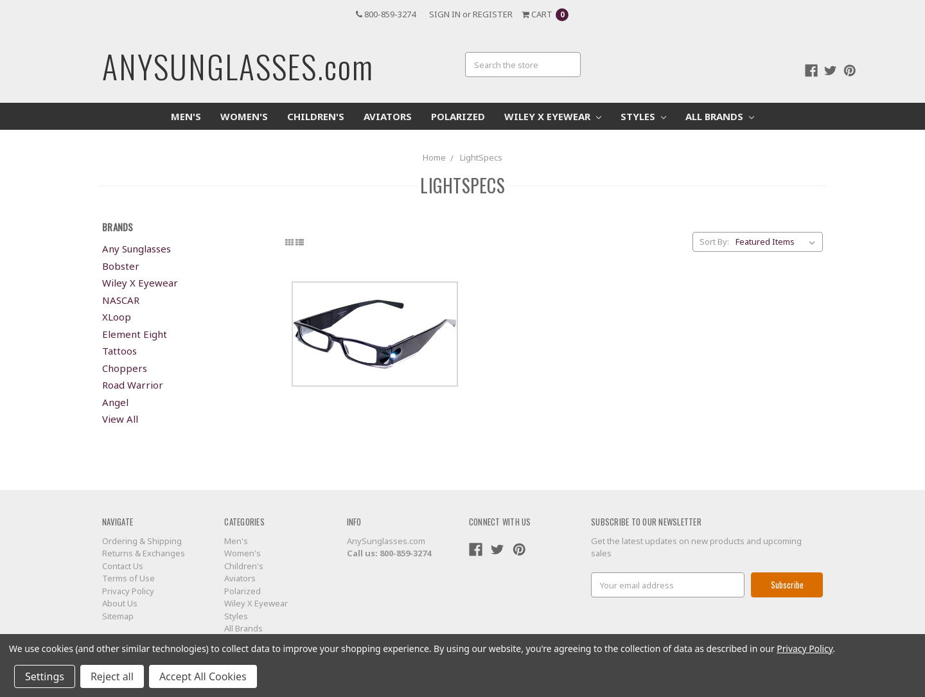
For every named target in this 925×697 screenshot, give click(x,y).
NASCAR (120, 300)
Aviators (388, 116)
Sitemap (118, 616)
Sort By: (714, 241)
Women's (244, 116)
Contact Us (122, 566)
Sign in (445, 14)
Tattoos (119, 350)
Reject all (112, 676)
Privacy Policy (128, 591)
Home (434, 157)
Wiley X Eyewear (552, 116)
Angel (115, 402)
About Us (119, 603)
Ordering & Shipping (142, 541)
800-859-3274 (386, 14)
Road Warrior (132, 384)
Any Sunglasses (136, 248)
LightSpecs (481, 157)
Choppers (124, 368)
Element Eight (134, 334)
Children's (315, 116)
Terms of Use (128, 578)
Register (493, 14)
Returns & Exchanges (143, 553)
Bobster (120, 266)
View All (120, 418)
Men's (186, 116)
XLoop (116, 316)
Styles (643, 116)
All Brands (719, 116)
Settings (44, 676)
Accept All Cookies (203, 676)
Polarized (458, 116)
